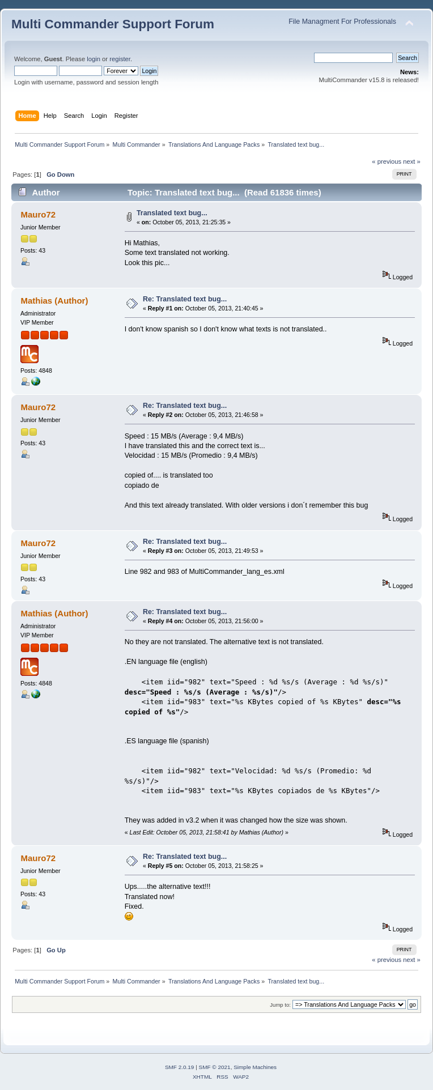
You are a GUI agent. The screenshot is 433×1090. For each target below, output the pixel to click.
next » (412, 161)
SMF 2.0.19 (179, 1067)
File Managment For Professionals (342, 21)
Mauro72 (38, 214)
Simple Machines (255, 1067)
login (93, 59)
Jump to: (280, 1005)
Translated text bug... (172, 213)
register (119, 59)
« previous (386, 161)
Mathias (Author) (54, 300)
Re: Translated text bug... (185, 299)
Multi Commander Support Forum (112, 24)
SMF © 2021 (215, 1067)
